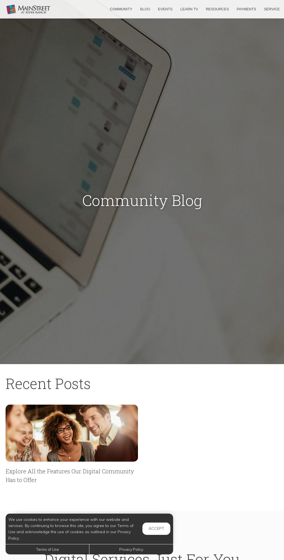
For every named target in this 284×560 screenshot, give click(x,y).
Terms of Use (47, 549)
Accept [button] (156, 528)
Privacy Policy (131, 549)
